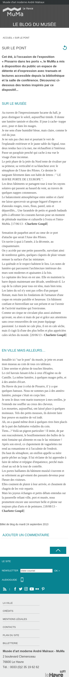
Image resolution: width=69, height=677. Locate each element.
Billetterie (10, 643)
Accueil (7, 38)
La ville (8, 603)
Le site (6, 561)
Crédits (8, 611)
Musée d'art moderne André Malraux (23, 2)
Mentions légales (15, 619)
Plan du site (11, 635)
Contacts (9, 627)
